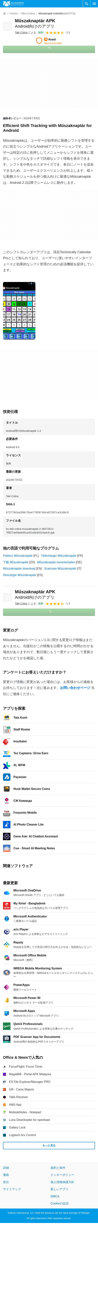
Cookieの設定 (59, 1203)
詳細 (6, 1167)
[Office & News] (28, 13)
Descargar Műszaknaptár (19, 575)
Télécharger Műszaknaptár (58, 555)
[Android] (13, 13)
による (25, 32)
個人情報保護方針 (62, 1181)
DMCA (54, 1196)
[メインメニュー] (94, 3)
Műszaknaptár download (19, 568)
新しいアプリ (59, 1189)
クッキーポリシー (62, 1174)
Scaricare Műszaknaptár (60, 568)
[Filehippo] (13, 3)
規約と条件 (57, 1167)
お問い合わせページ (75, 688)
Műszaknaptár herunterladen (56, 562)
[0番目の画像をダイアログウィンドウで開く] (19, 311)
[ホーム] (4, 13)
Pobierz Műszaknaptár (18, 555)
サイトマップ (12, 1189)
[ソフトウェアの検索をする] (86, 3)
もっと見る (49, 1145)
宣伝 (6, 1181)
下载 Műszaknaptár (16, 562)
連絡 (6, 1174)
